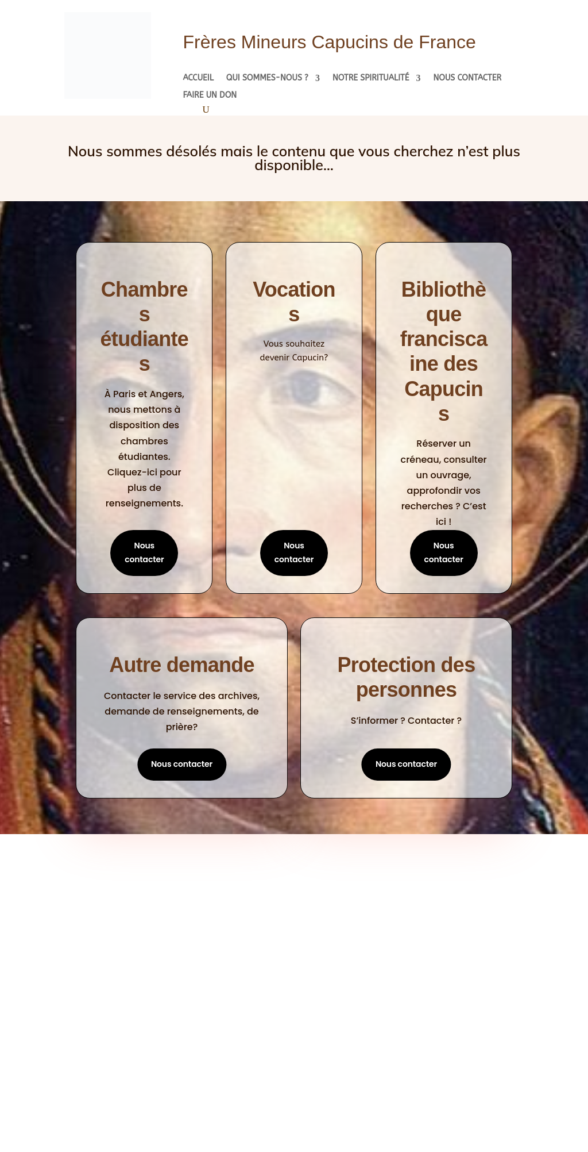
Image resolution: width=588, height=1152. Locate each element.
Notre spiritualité (370, 78)
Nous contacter (467, 78)
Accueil (198, 78)
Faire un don (210, 95)
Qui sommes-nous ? (267, 78)
